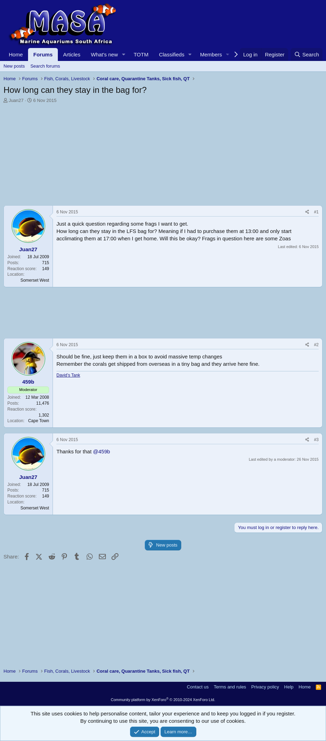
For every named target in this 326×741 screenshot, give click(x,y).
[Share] (307, 212)
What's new (104, 54)
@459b (101, 451)
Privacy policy (265, 686)
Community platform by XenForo (163, 700)
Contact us (198, 686)
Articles (71, 54)
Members (211, 54)
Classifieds (171, 54)
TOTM (141, 54)
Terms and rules (230, 686)
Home (16, 54)
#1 (316, 212)
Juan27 (16, 100)
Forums (43, 54)
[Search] (306, 54)
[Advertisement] (163, 156)
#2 (316, 344)
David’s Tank (68, 375)
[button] (123, 54)
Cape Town (38, 420)
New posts (14, 66)
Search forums (45, 66)
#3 (316, 439)
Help (289, 686)
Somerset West (34, 280)
